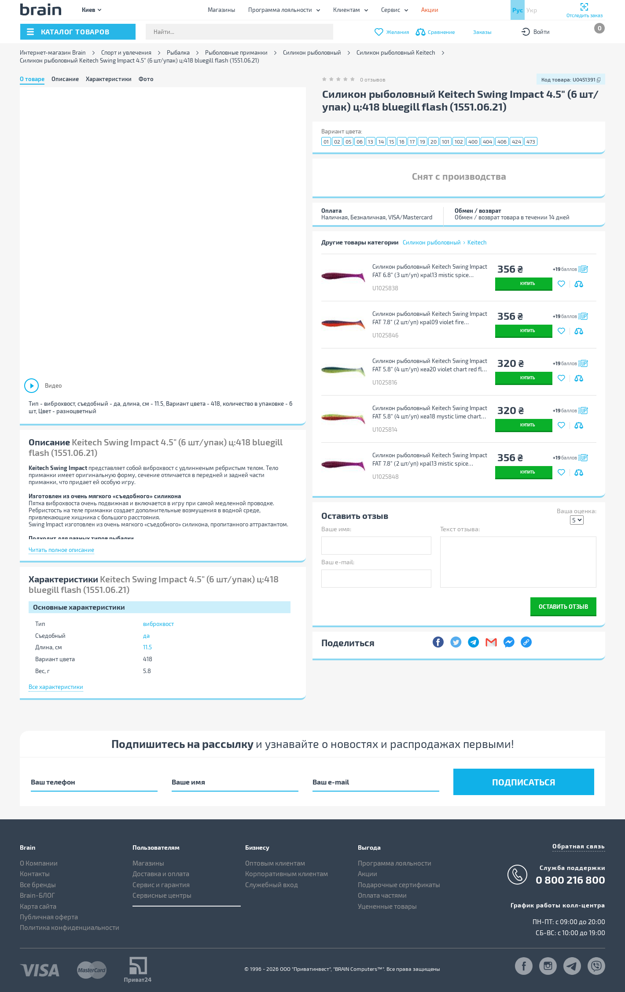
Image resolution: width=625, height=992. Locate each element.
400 (473, 141)
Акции (367, 873)
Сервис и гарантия (161, 884)
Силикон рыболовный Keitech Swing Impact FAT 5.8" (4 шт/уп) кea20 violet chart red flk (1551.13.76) (429, 365)
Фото (146, 78)
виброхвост (158, 623)
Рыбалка (178, 53)
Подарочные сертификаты (399, 884)
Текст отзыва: (460, 529)
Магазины (221, 9)
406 (502, 141)
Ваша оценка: (576, 511)
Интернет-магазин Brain (53, 53)
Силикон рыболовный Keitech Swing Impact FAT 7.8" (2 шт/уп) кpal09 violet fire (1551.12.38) (429, 318)
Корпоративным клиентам (286, 873)
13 (370, 141)
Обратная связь (578, 846)
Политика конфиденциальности (69, 927)
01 (326, 141)
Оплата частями (382, 895)
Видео (53, 385)
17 (412, 141)
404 (487, 141)
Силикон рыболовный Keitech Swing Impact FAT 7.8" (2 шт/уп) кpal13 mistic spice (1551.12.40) (429, 459)
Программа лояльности (280, 9)
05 (348, 141)
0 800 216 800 (570, 879)
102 (459, 141)
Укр (531, 10)
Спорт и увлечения (126, 53)
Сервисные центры (161, 895)
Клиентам (346, 9)
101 (445, 141)
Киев (88, 9)
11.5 (147, 647)
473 (530, 141)
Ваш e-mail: (337, 562)
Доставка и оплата (160, 873)
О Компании (39, 863)
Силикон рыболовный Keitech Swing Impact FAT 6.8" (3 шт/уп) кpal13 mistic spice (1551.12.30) (429, 271)
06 (360, 141)
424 (516, 141)
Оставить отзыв (563, 606)
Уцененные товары (387, 906)
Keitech (477, 242)
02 (337, 141)
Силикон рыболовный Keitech (396, 53)
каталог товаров (75, 31)
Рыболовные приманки (236, 53)
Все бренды (38, 884)
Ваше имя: (336, 529)
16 (401, 141)
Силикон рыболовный (312, 53)
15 (391, 141)
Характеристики (109, 78)
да (146, 635)
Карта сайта (38, 906)
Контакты (35, 873)
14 (381, 141)
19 (422, 141)
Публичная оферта (49, 917)
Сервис (390, 9)
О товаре (32, 78)
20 (433, 141)
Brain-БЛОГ (37, 895)
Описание (65, 78)
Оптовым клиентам (275, 863)
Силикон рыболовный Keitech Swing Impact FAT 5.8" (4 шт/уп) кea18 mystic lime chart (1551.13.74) (429, 412)
